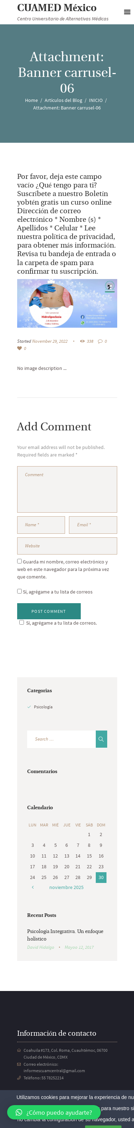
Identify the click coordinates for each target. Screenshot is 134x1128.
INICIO (96, 100)
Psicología (43, 706)
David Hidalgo (40, 947)
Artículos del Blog (63, 100)
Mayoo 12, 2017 (79, 947)
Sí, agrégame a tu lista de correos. (57, 623)
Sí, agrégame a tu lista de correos (55, 592)
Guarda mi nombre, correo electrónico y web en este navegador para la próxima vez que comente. (63, 569)
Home (31, 100)
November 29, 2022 (50, 341)
